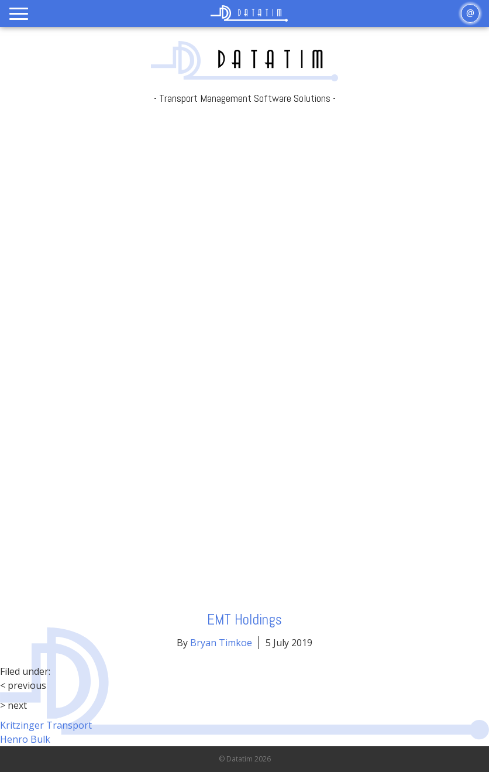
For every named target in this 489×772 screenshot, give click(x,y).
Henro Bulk (25, 739)
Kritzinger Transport (46, 725)
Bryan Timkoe (221, 642)
